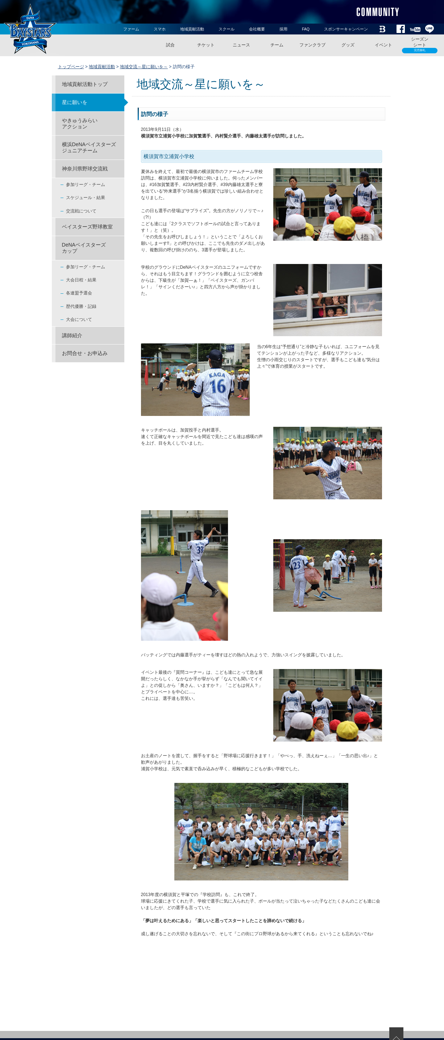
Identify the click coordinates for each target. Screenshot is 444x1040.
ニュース (241, 45)
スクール (227, 29)
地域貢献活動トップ (85, 84)
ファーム (131, 29)
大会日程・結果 (81, 279)
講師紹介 (72, 335)
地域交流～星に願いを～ (144, 66)
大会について (79, 319)
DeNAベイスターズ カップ (84, 248)
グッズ (347, 45)
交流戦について (81, 211)
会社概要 (257, 29)
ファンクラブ (312, 45)
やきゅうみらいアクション (79, 123)
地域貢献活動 (192, 29)
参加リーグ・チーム (85, 184)
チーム (276, 45)
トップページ (71, 66)
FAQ (306, 29)
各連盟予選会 (79, 293)
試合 (170, 45)
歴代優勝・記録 (81, 306)
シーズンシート (419, 45)
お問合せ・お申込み (85, 353)
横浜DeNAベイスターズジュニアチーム (89, 147)
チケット (206, 45)
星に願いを (74, 102)
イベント (383, 45)
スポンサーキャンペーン (346, 29)
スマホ (160, 29)
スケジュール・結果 (85, 197)
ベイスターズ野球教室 (87, 227)
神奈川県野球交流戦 (85, 169)
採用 (283, 29)
